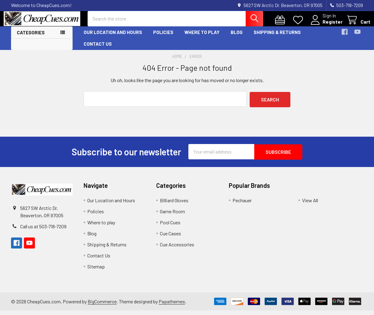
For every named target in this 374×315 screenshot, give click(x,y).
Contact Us (98, 49)
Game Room (172, 216)
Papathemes (172, 306)
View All (310, 205)
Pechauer (242, 205)
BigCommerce (102, 306)
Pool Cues (170, 227)
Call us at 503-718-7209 (43, 231)
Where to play (202, 37)
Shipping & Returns (277, 37)
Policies (163, 37)
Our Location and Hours (113, 37)
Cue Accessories (177, 249)
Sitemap (96, 271)
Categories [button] (31, 38)
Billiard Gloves (174, 205)
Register (325, 25)
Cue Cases (170, 238)
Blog (237, 37)
